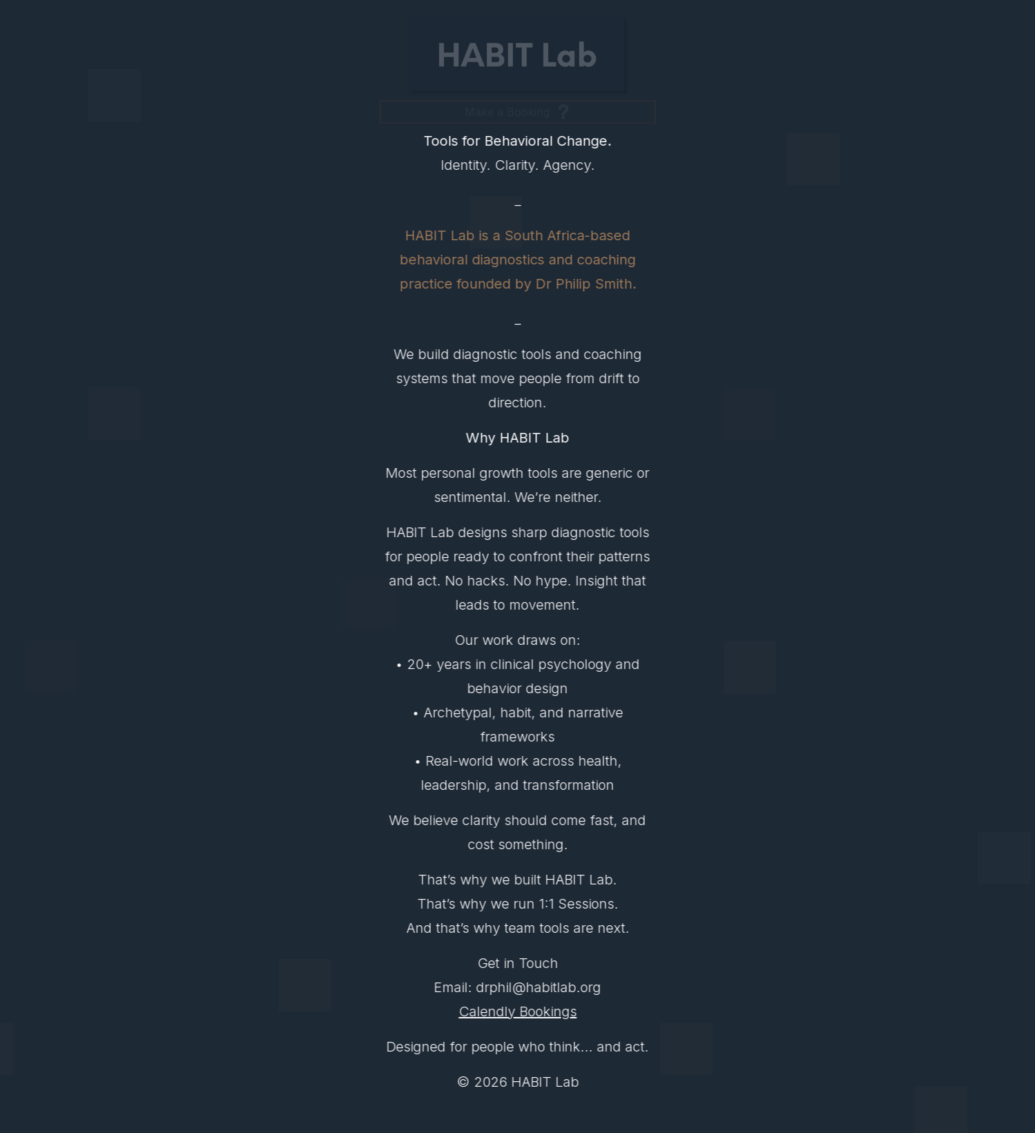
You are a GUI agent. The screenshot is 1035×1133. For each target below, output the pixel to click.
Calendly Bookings (518, 1011)
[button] (518, 112)
